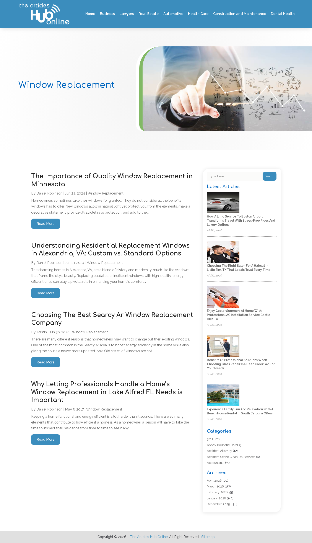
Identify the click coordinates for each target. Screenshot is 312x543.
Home (90, 14)
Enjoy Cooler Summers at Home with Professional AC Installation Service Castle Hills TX (238, 315)
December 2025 (218, 504)
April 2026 (214, 480)
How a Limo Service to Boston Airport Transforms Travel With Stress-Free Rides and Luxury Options (241, 220)
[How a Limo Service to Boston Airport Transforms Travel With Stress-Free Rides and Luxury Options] (223, 203)
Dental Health (283, 14)
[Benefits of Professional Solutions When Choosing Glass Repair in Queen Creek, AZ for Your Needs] (223, 346)
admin (41, 332)
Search (269, 176)
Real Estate (149, 14)
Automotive (173, 14)
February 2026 (217, 492)
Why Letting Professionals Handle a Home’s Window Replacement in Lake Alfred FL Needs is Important (106, 392)
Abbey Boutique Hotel (222, 445)
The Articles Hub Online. (149, 537)
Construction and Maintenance (239, 14)
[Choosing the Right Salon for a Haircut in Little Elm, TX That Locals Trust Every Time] (223, 252)
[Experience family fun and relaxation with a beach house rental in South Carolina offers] (223, 395)
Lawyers (127, 14)
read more (46, 224)
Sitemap (208, 537)
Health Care (198, 14)
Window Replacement (106, 193)
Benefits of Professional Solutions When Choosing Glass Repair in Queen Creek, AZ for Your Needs (241, 364)
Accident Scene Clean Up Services (231, 457)
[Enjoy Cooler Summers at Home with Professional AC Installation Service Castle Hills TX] (223, 297)
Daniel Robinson (49, 193)
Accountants (215, 462)
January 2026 (216, 498)
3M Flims (213, 439)
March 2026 (215, 486)
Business (107, 14)
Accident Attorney (219, 451)
